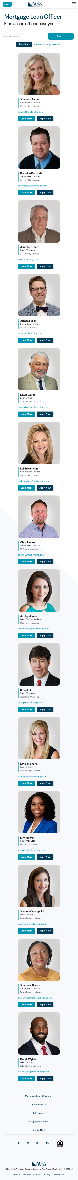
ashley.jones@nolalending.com (33, 628)
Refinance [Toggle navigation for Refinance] (38, 1113)
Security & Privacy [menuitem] (41, 1174)
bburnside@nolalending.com (32, 185)
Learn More (26, 118)
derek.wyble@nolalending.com (33, 1071)
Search (60, 36)
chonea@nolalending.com (31, 554)
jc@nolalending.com (28, 259)
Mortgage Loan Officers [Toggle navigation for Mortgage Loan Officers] (38, 1096)
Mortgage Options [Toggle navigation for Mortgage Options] (38, 1121)
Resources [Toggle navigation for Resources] (37, 1104)
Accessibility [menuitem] (58, 1174)
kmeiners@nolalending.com (32, 776)
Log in (7, 4)
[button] (74, 3)
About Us (38, 1130)
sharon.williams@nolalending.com (35, 997)
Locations (24, 44)
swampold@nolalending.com (32, 923)
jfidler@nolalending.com (30, 333)
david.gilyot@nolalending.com (33, 407)
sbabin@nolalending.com (30, 111)
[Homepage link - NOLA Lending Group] (39, 1164)
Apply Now (45, 118)
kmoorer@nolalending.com (31, 850)
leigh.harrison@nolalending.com (34, 481)
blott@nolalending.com (30, 702)
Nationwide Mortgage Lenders (48, 44)
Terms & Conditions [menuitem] (22, 1174)
